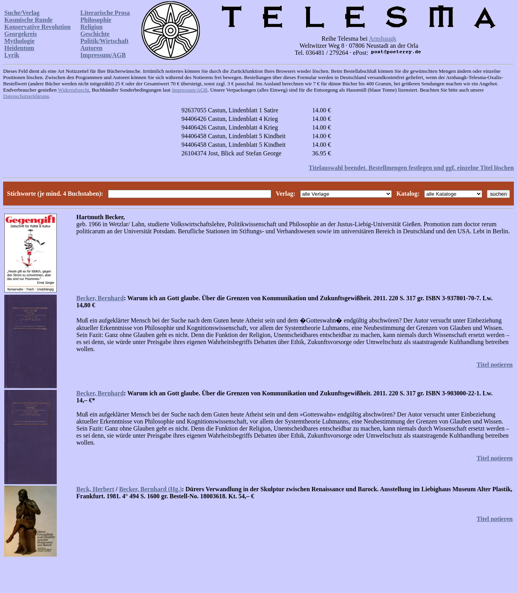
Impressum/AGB (103, 55)
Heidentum (19, 48)
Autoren (91, 48)
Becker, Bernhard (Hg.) (150, 489)
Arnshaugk (382, 38)
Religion (91, 26)
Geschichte (95, 34)
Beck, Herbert (95, 489)
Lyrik (11, 55)
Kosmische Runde (28, 19)
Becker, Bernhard (100, 298)
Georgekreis (20, 34)
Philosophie (95, 19)
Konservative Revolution (37, 26)
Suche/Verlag (22, 12)
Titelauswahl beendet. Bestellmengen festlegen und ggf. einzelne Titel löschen (411, 167)
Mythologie (19, 41)
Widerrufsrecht (73, 90)
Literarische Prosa (105, 12)
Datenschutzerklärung (26, 96)
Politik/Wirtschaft (104, 41)
